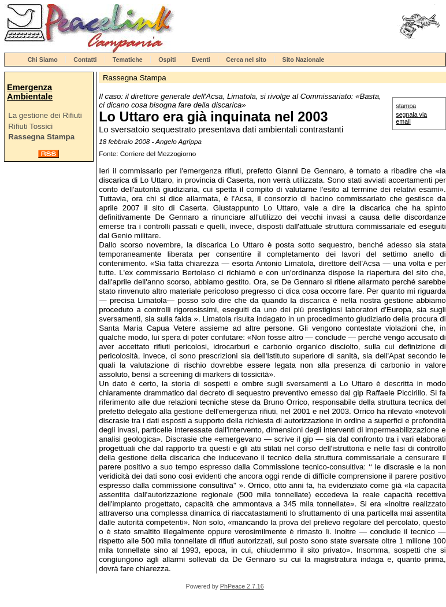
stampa (406, 105)
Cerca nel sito (246, 59)
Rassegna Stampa (41, 136)
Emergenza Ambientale (30, 92)
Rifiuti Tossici (30, 126)
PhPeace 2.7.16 (242, 586)
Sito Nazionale (304, 59)
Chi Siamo (43, 59)
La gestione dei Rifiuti (44, 115)
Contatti (84, 59)
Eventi (201, 59)
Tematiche (128, 59)
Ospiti (167, 59)
